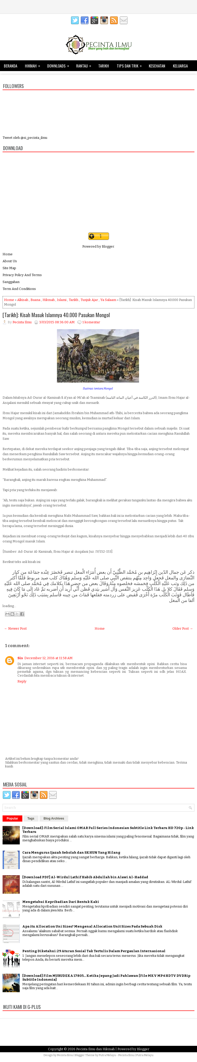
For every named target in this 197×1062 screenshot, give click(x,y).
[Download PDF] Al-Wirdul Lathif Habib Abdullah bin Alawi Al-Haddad (85, 877)
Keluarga (180, 66)
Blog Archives (54, 818)
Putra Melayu (107, 1055)
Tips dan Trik (131, 64)
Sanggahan (11, 282)
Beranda (10, 66)
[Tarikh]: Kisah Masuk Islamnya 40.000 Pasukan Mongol (56, 314)
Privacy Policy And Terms (22, 275)
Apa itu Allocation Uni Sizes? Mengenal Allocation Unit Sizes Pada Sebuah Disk (92, 926)
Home (8, 254)
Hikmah (34, 64)
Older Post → (182, 628)
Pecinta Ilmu (65, 1055)
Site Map (9, 268)
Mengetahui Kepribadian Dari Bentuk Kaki (60, 902)
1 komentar (91, 322)
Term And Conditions (19, 289)
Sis (20, 658)
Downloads (59, 64)
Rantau (85, 64)
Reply (21, 681)
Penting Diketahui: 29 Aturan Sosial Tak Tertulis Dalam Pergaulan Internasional (93, 951)
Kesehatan (157, 66)
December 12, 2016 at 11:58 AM (48, 658)
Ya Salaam (108, 300)
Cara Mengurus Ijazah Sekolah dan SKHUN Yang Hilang (71, 852)
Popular (12, 818)
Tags (30, 818)
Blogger (108, 246)
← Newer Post (15, 628)
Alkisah (22, 300)
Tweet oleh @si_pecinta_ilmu (25, 138)
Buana (35, 300)
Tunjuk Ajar (89, 300)
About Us (10, 261)
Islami (61, 300)
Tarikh (103, 66)
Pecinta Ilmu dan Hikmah (95, 1049)
